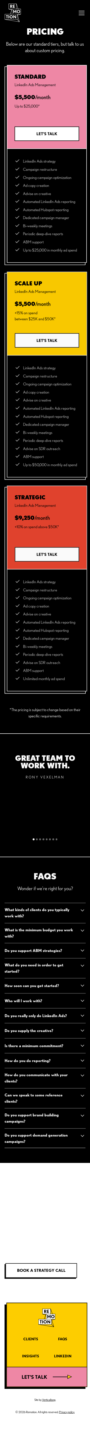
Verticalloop (48, 1400)
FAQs (62, 1339)
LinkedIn (63, 1356)
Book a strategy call (41, 1270)
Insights (30, 1356)
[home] (13, 13)
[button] (80, 13)
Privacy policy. (67, 1412)
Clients (30, 1339)
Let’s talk (46, 133)
